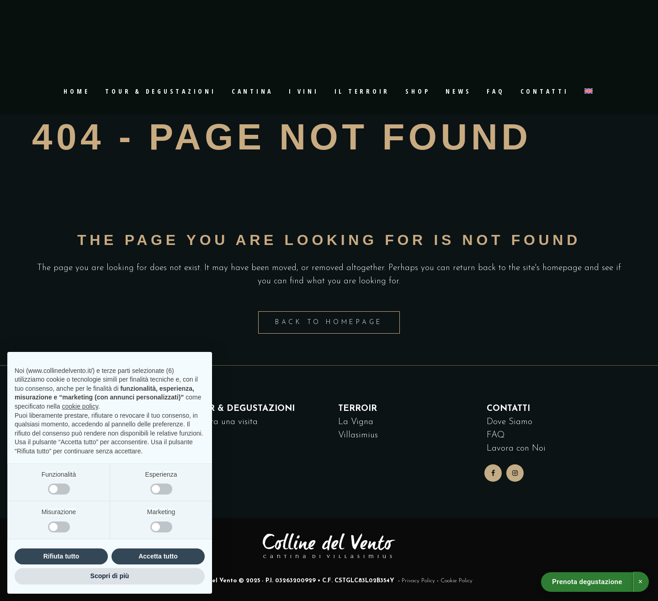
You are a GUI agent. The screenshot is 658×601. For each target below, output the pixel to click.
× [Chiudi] (640, 581)
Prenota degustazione (587, 582)
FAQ (496, 435)
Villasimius (358, 435)
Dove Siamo (509, 422)
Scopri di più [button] (109, 576)
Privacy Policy (418, 581)
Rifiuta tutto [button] (61, 556)
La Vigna (355, 422)
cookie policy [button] (80, 406)
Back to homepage (329, 322)
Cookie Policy (456, 581)
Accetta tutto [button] (158, 556)
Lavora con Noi (516, 448)
